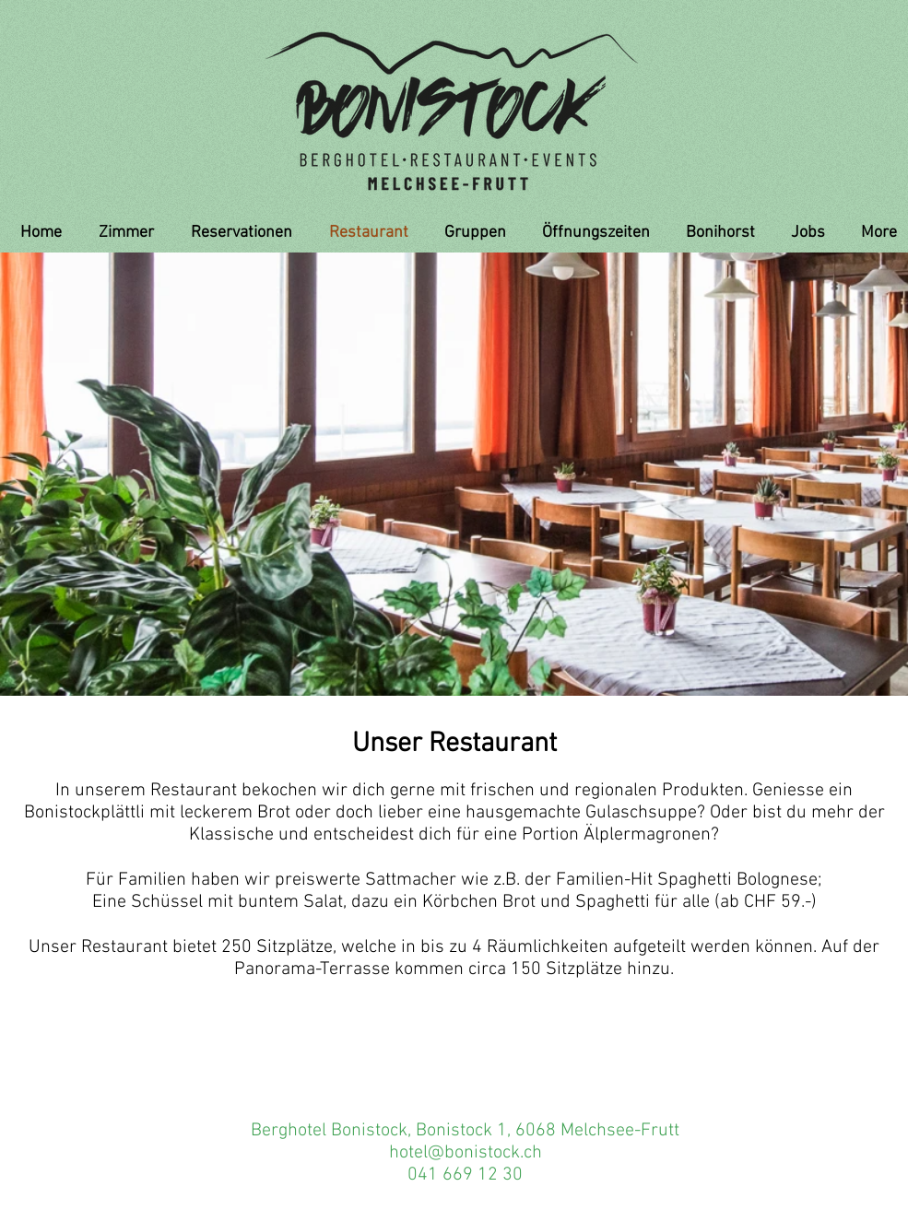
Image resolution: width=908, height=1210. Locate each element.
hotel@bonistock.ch (465, 1153)
